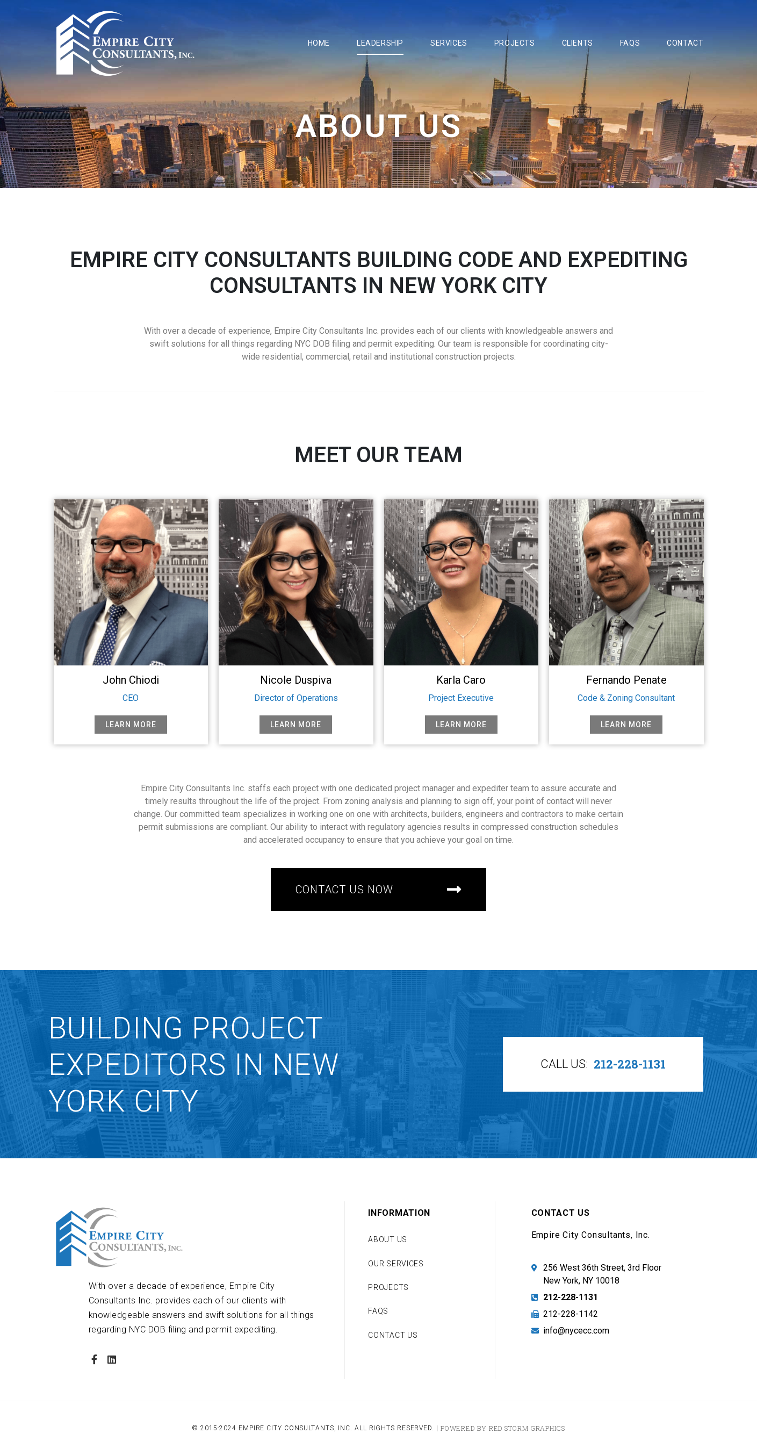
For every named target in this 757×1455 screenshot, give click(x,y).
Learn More (130, 724)
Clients (577, 43)
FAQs (630, 43)
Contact (685, 43)
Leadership (380, 43)
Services (448, 43)
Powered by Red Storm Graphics (503, 1428)
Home (319, 43)
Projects (514, 43)
